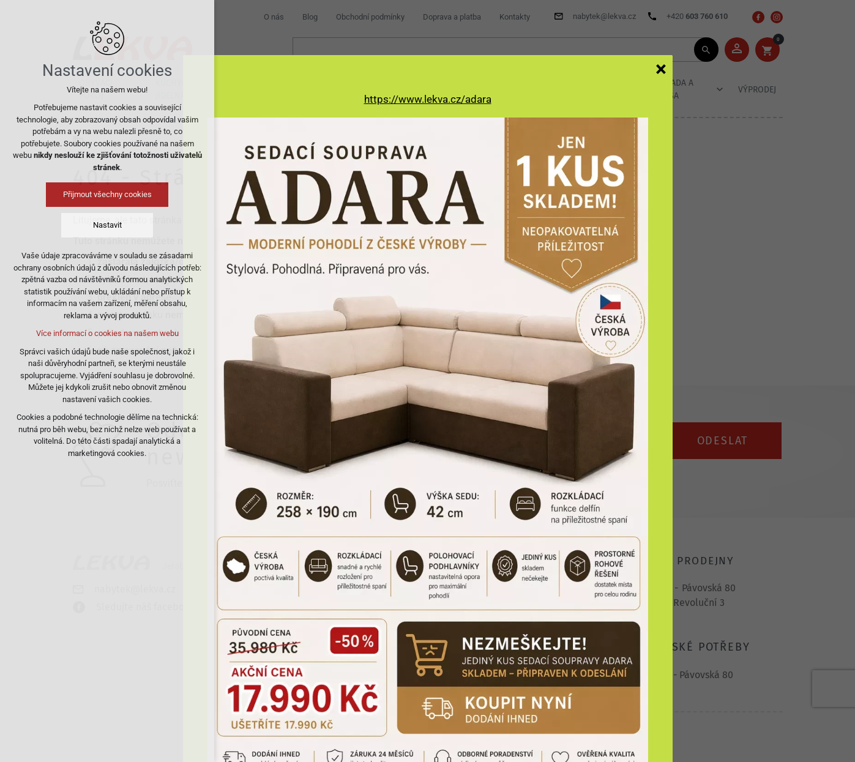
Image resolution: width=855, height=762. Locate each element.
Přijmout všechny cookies (107, 194)
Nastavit (107, 225)
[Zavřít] (660, 68)
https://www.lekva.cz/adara (427, 99)
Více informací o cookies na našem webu (107, 333)
